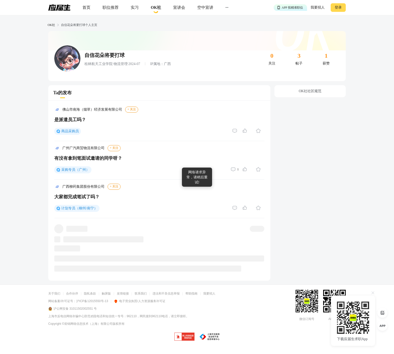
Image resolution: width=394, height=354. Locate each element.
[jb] (184, 337)
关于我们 (54, 293)
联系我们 (141, 293)
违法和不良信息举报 (166, 293)
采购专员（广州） (75, 170)
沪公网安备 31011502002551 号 (72, 309)
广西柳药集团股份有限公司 (83, 186)
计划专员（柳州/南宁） (79, 208)
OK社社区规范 (310, 91)
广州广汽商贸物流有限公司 (83, 148)
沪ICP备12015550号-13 (92, 301)
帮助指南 (191, 293)
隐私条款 (90, 293)
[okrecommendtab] (156, 7)
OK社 (51, 25)
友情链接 (123, 293)
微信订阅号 (306, 319)
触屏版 (106, 293)
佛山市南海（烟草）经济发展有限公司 (92, 109)
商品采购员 (70, 131)
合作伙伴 (72, 293)
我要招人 (318, 7)
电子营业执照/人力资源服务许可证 (139, 301)
